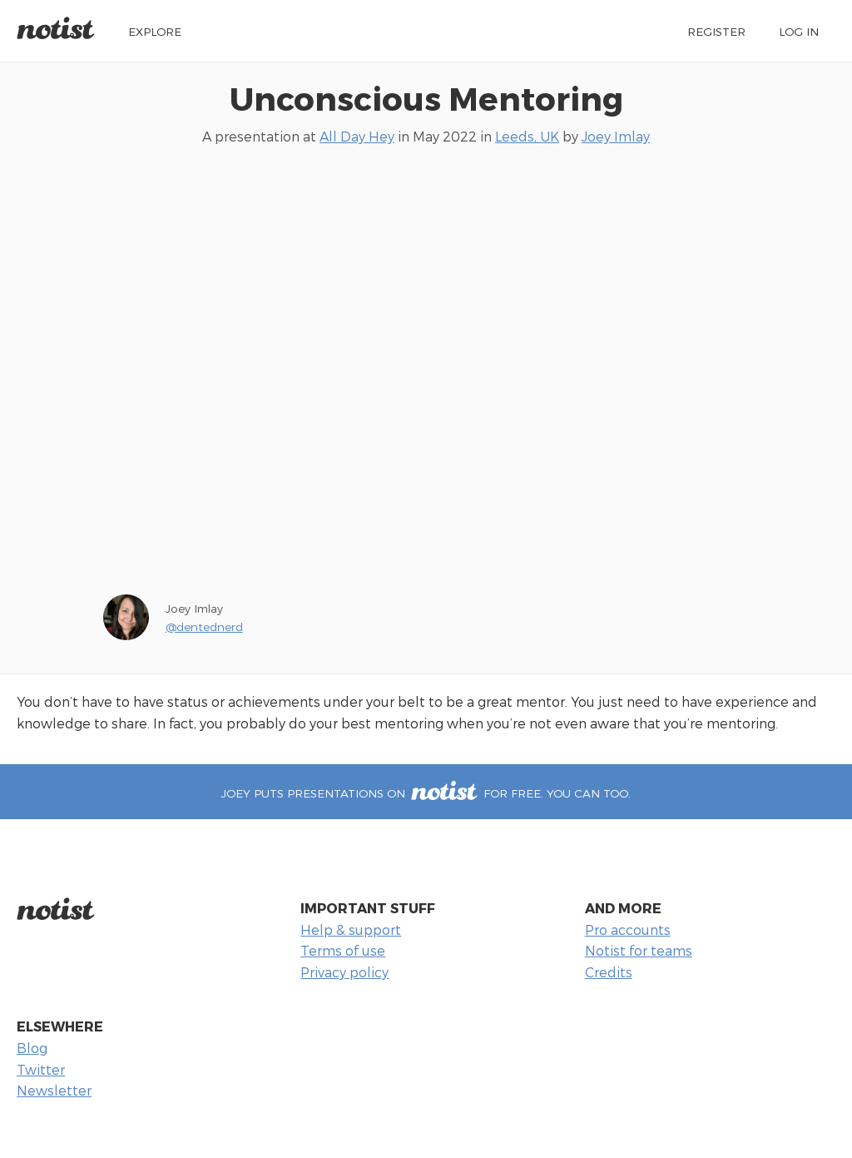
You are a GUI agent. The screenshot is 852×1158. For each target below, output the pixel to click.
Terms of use (342, 950)
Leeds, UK (527, 136)
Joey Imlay (616, 136)
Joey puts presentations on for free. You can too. (426, 793)
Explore (154, 31)
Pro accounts (628, 929)
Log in (799, 31)
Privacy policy (344, 972)
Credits (608, 972)
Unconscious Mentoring (426, 97)
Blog (32, 1048)
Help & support (350, 929)
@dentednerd (204, 626)
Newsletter (54, 1090)
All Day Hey (357, 136)
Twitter (41, 1069)
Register (716, 31)
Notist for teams (638, 950)
